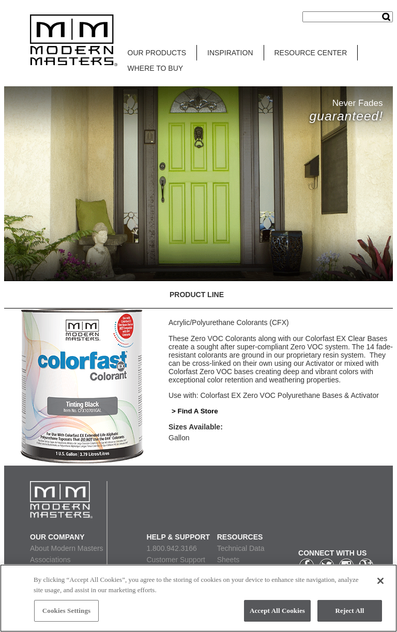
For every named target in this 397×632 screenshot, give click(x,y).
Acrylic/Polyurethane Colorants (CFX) (229, 322)
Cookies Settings (66, 610)
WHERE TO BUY (156, 68)
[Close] (380, 580)
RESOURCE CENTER (310, 53)
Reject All (349, 610)
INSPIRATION (230, 53)
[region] (198, 598)
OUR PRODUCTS (157, 53)
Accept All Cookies (277, 610)
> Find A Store (195, 411)
